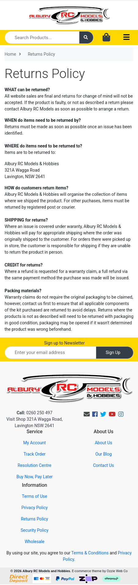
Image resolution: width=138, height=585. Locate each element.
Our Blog (103, 454)
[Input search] (42, 37)
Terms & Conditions (90, 552)
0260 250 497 (34, 412)
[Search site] (86, 37)
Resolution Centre (34, 465)
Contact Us (103, 465)
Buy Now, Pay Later (34, 476)
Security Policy (34, 530)
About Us (103, 442)
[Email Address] (50, 352)
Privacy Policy (34, 507)
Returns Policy (34, 518)
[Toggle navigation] (126, 37)
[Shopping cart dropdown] (106, 37)
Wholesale (35, 541)
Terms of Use (34, 496)
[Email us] (87, 414)
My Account (34, 442)
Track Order (34, 454)
